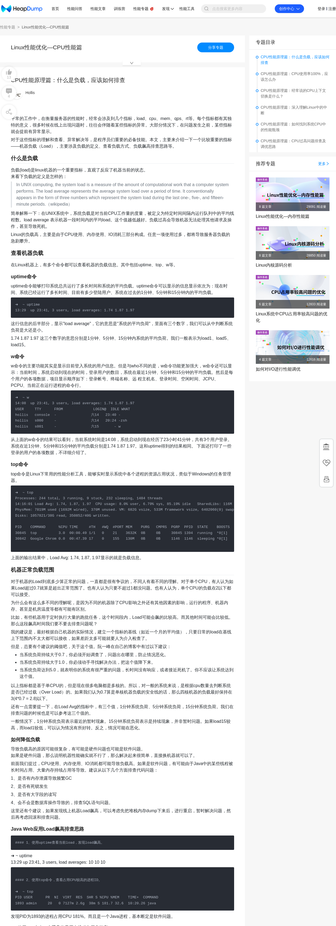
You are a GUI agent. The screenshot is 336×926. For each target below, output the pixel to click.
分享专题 (215, 47)
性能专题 (7, 27)
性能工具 (187, 9)
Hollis (30, 92)
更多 (323, 163)
